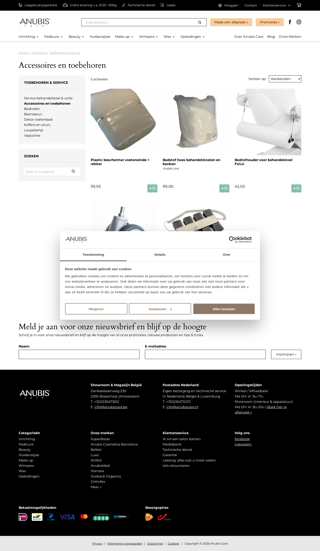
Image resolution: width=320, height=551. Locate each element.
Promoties (268, 22)
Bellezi (96, 449)
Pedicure (26, 444)
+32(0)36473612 (106, 401)
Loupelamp (33, 130)
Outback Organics (106, 476)
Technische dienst (177, 449)
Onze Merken (290, 36)
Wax (22, 471)
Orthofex (98, 481)
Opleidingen (29, 476)
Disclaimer (155, 543)
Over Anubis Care (248, 36)
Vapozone (32, 135)
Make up (26, 460)
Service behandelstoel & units (48, 98)
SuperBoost (100, 439)
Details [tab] (160, 254)
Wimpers (26, 465)
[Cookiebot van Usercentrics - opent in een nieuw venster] (235, 239)
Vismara (97, 471)
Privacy (97, 543)
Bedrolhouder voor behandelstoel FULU (263, 162)
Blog (271, 36)
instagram (243, 444)
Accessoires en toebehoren (47, 103)
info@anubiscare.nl (182, 407)
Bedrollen (32, 109)
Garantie (170, 455)
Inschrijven (285, 354)
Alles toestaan (224, 309)
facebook (242, 439)
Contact (250, 5)
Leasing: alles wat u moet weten (189, 460)
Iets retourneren (176, 465)
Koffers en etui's (37, 125)
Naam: (24, 346)
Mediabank (172, 444)
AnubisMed (100, 465)
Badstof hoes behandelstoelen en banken (191, 162)
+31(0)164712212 (178, 401)
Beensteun (33, 114)
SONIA (96, 460)
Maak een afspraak (230, 22)
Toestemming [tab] (93, 254)
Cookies (173, 543)
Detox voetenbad (38, 119)
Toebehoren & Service (64, 52)
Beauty (24, 449)
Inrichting (38, 52)
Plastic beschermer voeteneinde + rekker (120, 162)
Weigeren (96, 309)
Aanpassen (160, 309)
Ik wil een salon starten (182, 439)
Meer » (96, 487)
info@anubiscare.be (110, 407)
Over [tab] (227, 254)
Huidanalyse (29, 455)
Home (23, 52)
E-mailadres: (155, 346)
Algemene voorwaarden (124, 543)
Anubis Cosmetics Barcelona (114, 444)
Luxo (95, 455)
